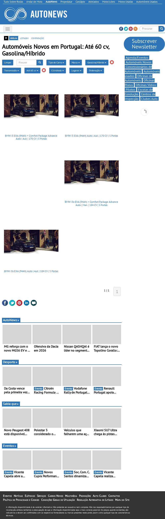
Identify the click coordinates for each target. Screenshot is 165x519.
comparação (37, 38)
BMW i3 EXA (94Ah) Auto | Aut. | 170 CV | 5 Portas (91, 135)
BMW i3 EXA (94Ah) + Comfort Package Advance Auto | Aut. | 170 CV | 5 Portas (31, 137)
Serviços (41, 496)
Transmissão (11, 70)
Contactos (114, 496)
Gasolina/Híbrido (96, 62)
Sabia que (11, 404)
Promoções (85, 496)
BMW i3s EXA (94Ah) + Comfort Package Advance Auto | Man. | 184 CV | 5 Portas (91, 203)
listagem (24, 38)
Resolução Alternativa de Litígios (95, 500)
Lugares (76, 70)
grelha (13, 38)
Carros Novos (55, 496)
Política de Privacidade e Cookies (21, 500)
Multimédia (71, 496)
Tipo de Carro (56, 62)
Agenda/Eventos (137, 58)
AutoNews (11, 320)
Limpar (7, 62)
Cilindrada (57, 70)
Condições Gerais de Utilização (58, 500)
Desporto (10, 362)
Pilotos (130, 89)
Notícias (18, 496)
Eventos (9, 446)
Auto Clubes (99, 496)
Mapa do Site (122, 500)
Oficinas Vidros (146, 85)
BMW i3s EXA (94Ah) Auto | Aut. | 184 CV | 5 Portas (31, 271)
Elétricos (30, 496)
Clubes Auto (149, 99)
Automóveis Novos (138, 62)
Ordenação (95, 70)
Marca (76, 62)
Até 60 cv (32, 70)
